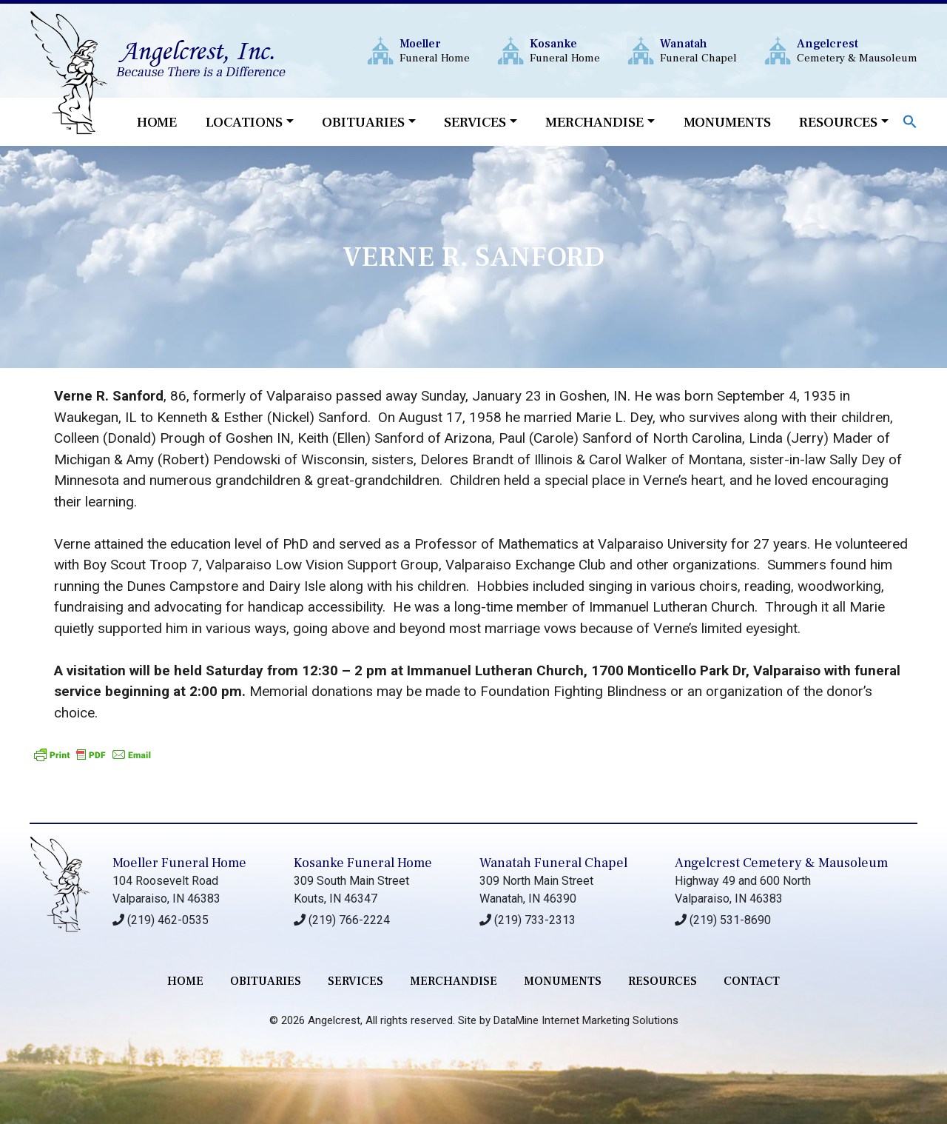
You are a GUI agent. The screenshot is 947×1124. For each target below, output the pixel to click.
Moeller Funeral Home (179, 863)
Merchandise (594, 122)
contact (752, 981)
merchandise (453, 981)
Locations (244, 122)
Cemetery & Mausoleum (857, 50)
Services (475, 122)
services (355, 981)
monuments (562, 981)
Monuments (727, 122)
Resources (838, 122)
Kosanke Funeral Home (363, 863)
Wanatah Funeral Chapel (553, 863)
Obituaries (363, 122)
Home (157, 122)
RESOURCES (662, 981)
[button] (910, 120)
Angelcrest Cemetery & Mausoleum (781, 863)
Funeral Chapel (698, 50)
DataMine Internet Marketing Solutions (585, 1020)
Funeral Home (435, 50)
